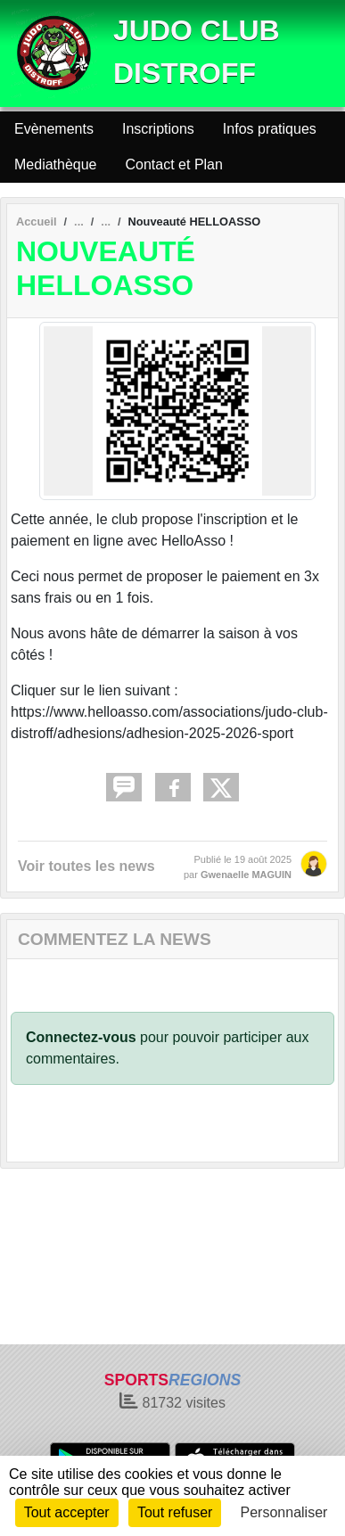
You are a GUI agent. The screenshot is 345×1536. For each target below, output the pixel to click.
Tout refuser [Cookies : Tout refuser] (174, 1512)
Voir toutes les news (86, 866)
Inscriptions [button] (158, 128)
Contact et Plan (174, 164)
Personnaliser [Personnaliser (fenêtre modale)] (284, 1512)
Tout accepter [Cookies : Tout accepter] (67, 1512)
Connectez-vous (81, 1037)
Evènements (54, 128)
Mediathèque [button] (55, 164)
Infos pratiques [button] (269, 128)
